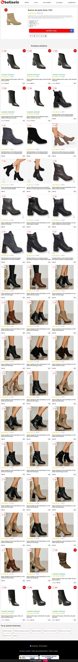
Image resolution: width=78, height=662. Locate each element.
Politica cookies (53, 651)
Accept (45, 660)
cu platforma (71, 2)
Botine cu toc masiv (64, 631)
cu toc (36, 2)
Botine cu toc (7, 636)
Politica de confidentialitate (39, 651)
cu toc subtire (47, 2)
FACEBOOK (34, 646)
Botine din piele (36, 631)
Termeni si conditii (24, 651)
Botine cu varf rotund (50, 631)
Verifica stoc (60, 30)
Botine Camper (7, 631)
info (24, 83)
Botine (27, 2)
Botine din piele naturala (22, 631)
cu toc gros (59, 2)
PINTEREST (43, 646)
